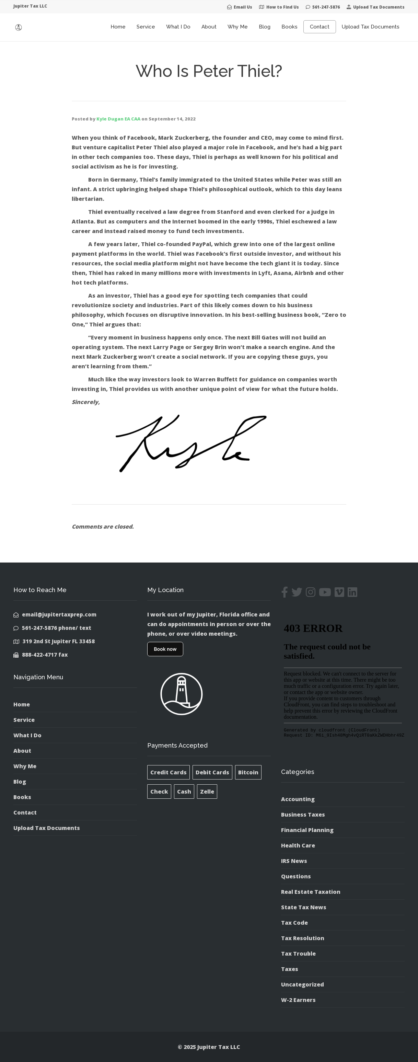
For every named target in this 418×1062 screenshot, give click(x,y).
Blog (264, 27)
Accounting (298, 799)
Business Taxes (303, 814)
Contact (319, 27)
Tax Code (294, 922)
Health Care (298, 845)
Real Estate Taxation (310, 892)
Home (118, 27)
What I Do (178, 27)
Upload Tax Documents (370, 27)
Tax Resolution (302, 938)
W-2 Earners (298, 1000)
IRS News (294, 861)
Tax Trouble (298, 953)
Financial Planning (307, 830)
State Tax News (303, 907)
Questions (296, 876)
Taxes (289, 969)
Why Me (238, 27)
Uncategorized (302, 984)
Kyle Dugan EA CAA (118, 119)
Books (289, 27)
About (209, 27)
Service (146, 27)
